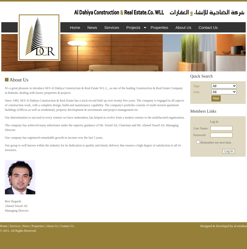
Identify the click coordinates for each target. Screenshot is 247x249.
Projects (135, 27)
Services (111, 27)
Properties (159, 27)
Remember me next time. (216, 142)
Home (75, 27)
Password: (199, 135)
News (92, 27)
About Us (183, 27)
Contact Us (208, 27)
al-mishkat (240, 226)
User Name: (200, 128)
